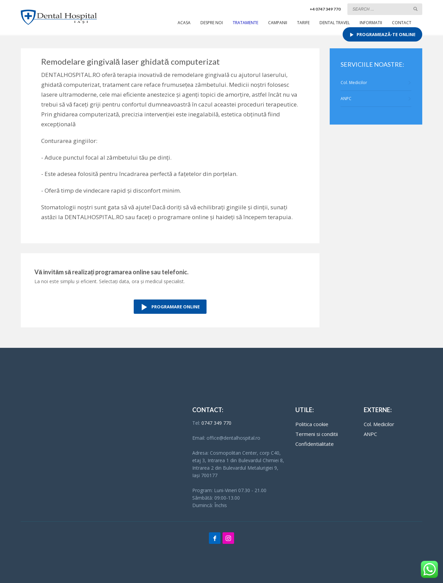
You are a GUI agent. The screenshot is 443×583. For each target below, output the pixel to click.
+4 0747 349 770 (325, 9)
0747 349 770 (216, 423)
